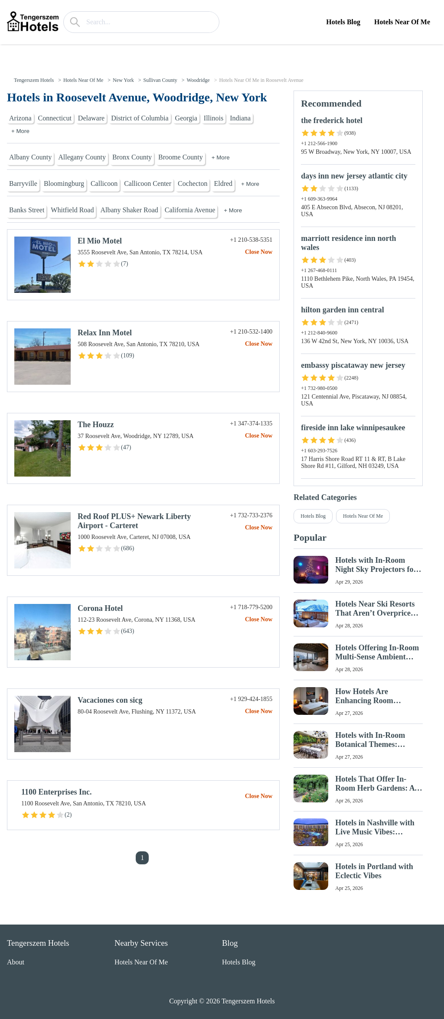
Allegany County (82, 157)
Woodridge (198, 80)
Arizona (20, 118)
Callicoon (104, 183)
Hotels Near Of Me (402, 22)
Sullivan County (160, 80)
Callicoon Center (147, 183)
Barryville (23, 183)
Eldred (223, 183)
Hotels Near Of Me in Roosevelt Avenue (261, 80)
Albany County (30, 157)
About (15, 962)
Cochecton (192, 183)
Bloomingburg (64, 183)
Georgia (186, 118)
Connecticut (55, 118)
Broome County (180, 157)
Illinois (213, 118)
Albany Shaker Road (129, 210)
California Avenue (190, 210)
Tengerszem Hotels (34, 80)
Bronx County (132, 157)
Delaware (91, 118)
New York (123, 80)
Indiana (240, 118)
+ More (20, 131)
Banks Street (26, 210)
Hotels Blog (343, 22)
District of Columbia (139, 118)
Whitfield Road (72, 210)
